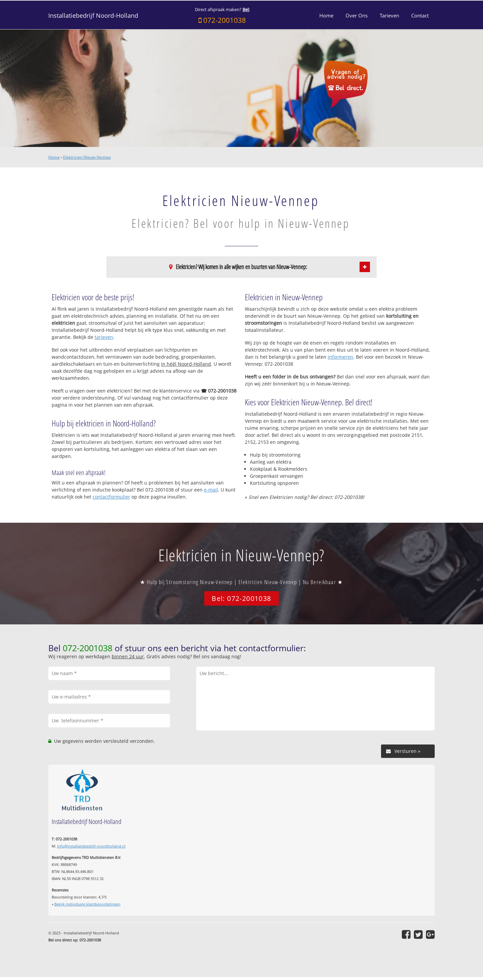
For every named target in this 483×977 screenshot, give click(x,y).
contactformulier (111, 497)
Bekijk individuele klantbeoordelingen (87, 904)
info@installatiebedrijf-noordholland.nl (91, 846)
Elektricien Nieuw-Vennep (87, 157)
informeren (340, 357)
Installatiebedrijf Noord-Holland (93, 15)
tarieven (104, 337)
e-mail (211, 489)
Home (54, 157)
